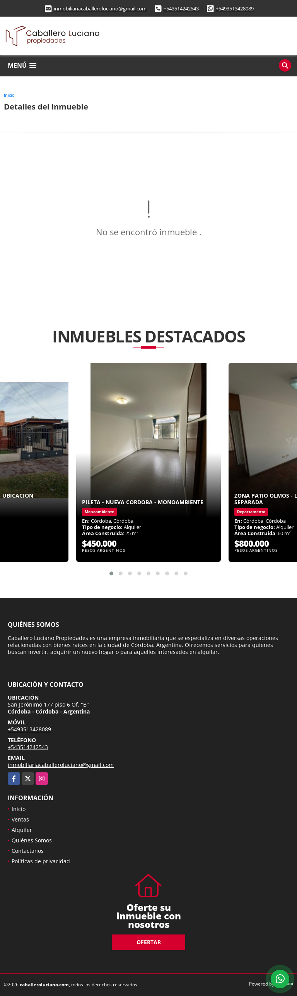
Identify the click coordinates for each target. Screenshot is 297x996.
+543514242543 (181, 8)
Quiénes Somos (32, 840)
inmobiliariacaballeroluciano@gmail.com (100, 8)
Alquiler (22, 829)
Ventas (20, 819)
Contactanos (28, 850)
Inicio (9, 95)
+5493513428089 (235, 8)
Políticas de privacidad (41, 861)
